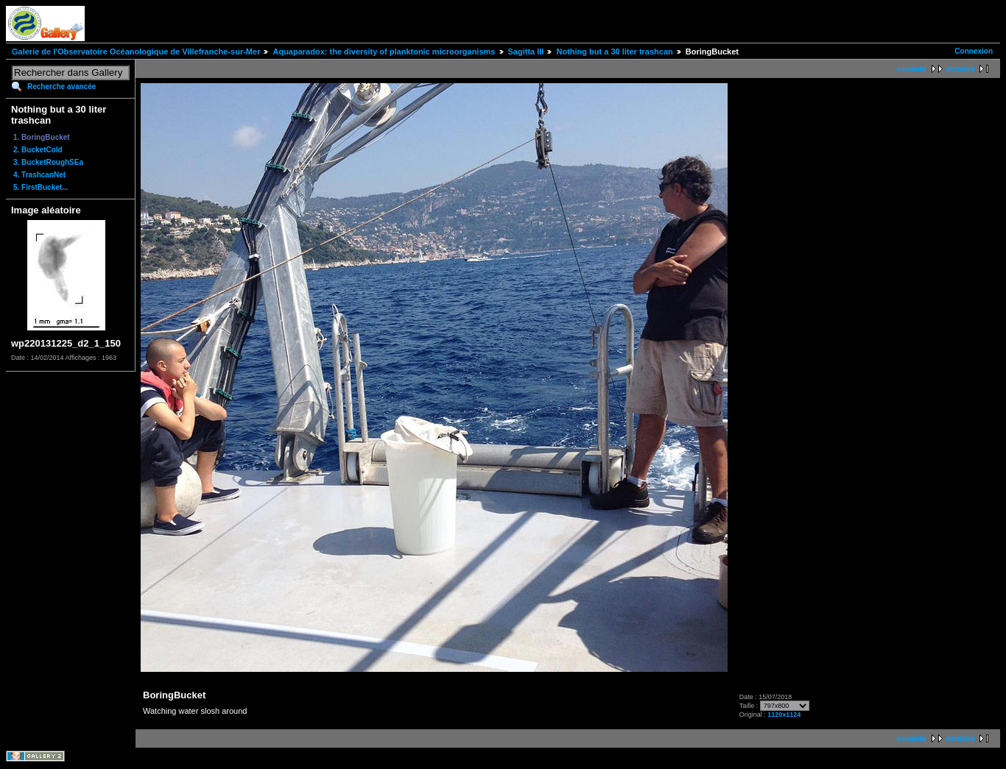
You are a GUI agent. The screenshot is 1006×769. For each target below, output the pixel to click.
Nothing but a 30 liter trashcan (614, 51)
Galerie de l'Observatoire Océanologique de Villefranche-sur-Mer (136, 51)
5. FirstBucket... (40, 187)
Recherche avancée (61, 86)
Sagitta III (526, 51)
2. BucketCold (38, 150)
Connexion (973, 51)
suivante (911, 69)
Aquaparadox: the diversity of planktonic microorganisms (383, 51)
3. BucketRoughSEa (48, 162)
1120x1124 (784, 714)
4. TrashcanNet (39, 175)
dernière (960, 69)
